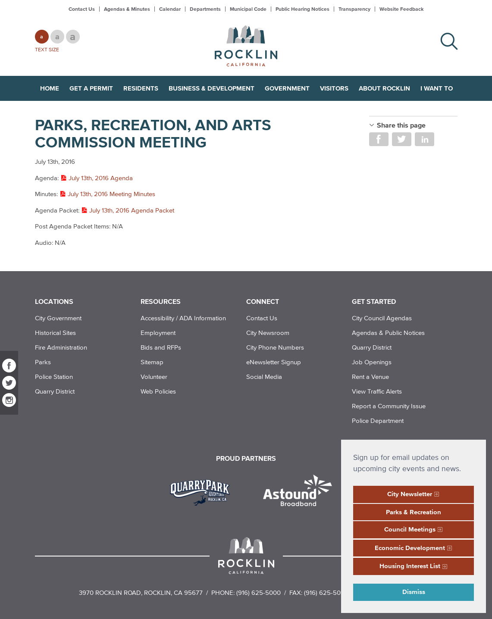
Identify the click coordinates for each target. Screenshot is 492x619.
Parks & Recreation (413, 512)
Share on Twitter (401, 139)
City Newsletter (409, 493)
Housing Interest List (409, 565)
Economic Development (410, 547)
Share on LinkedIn (424, 139)
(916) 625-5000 (258, 592)
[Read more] (203, 491)
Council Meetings (410, 529)
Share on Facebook (379, 139)
